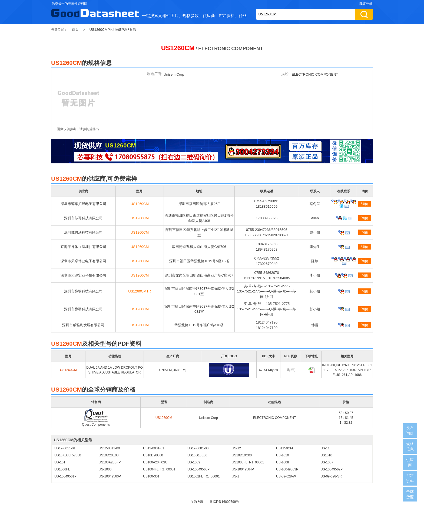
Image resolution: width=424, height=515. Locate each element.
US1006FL (62, 469)
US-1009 (193, 462)
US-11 (325, 448)
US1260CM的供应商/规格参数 (113, 30)
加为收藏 (196, 502)
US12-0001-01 (153, 448)
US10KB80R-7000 (67, 455)
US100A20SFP (110, 462)
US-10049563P (287, 469)
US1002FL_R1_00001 (203, 476)
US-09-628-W (286, 476)
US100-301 (151, 476)
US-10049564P (243, 469)
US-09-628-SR (331, 476)
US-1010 (282, 455)
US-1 (235, 476)
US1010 (326, 455)
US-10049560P (110, 476)
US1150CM (284, 448)
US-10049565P (198, 469)
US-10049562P (331, 469)
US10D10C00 (242, 455)
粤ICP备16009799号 (224, 502)
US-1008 (282, 462)
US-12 (236, 448)
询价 (364, 204)
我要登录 (365, 4)
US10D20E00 (108, 455)
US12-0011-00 (109, 448)
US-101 (59, 462)
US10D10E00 (197, 455)
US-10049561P (65, 476)
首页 (75, 30)
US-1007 (326, 462)
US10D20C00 (153, 455)
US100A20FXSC (155, 462)
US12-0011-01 (64, 448)
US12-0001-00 (197, 448)
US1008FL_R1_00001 (248, 462)
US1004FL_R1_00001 (159, 469)
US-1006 (105, 469)
